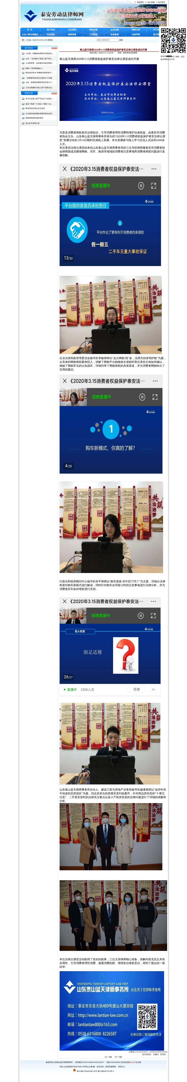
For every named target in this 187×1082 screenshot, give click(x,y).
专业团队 (51, 34)
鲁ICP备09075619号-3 (106, 1071)
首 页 (29, 30)
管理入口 (121, 1067)
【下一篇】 (118, 1057)
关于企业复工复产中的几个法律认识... (40, 99)
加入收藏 (151, 2)
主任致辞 (72, 30)
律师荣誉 (72, 34)
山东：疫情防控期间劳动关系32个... (39, 82)
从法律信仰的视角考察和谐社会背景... (40, 114)
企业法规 (115, 30)
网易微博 (162, 1052)
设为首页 (161, 2)
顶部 (156, 1054)
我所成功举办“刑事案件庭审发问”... (39, 73)
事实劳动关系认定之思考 (35, 108)
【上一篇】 (108, 1057)
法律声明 (136, 34)
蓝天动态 (51, 30)
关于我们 (157, 30)
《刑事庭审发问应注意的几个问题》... (40, 78)
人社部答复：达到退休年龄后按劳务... (40, 63)
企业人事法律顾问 (29, 34)
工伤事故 (93, 34)
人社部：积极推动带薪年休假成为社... (40, 53)
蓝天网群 (157, 34)
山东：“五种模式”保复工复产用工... (39, 59)
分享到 (131, 1052)
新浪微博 (143, 1052)
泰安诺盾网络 (110, 1067)
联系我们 (140, 2)
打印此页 (146, 1054)
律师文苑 (136, 30)
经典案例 (115, 34)
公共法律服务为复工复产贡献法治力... (40, 88)
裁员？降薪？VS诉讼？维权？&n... (39, 104)
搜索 (121, 40)
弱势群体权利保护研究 (34, 118)
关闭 (163, 1054)
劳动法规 (93, 30)
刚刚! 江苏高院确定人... (35, 68)
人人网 (149, 1052)
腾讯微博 (155, 1052)
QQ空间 (137, 1052)
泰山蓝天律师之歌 (33, 123)
